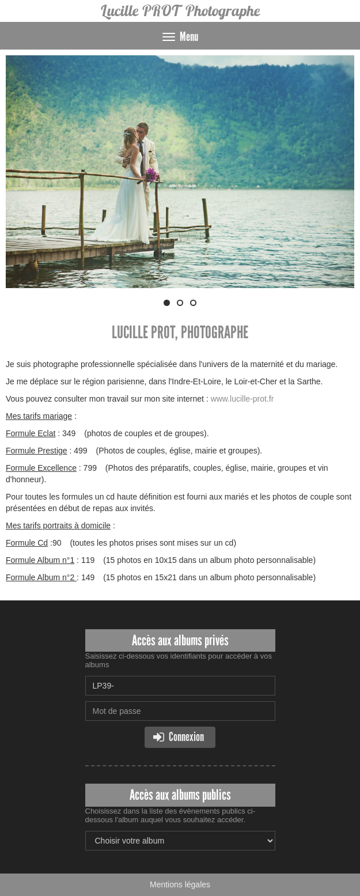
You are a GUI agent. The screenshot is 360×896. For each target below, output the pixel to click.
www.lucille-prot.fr (242, 398)
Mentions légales (180, 884)
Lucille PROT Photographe (180, 10)
